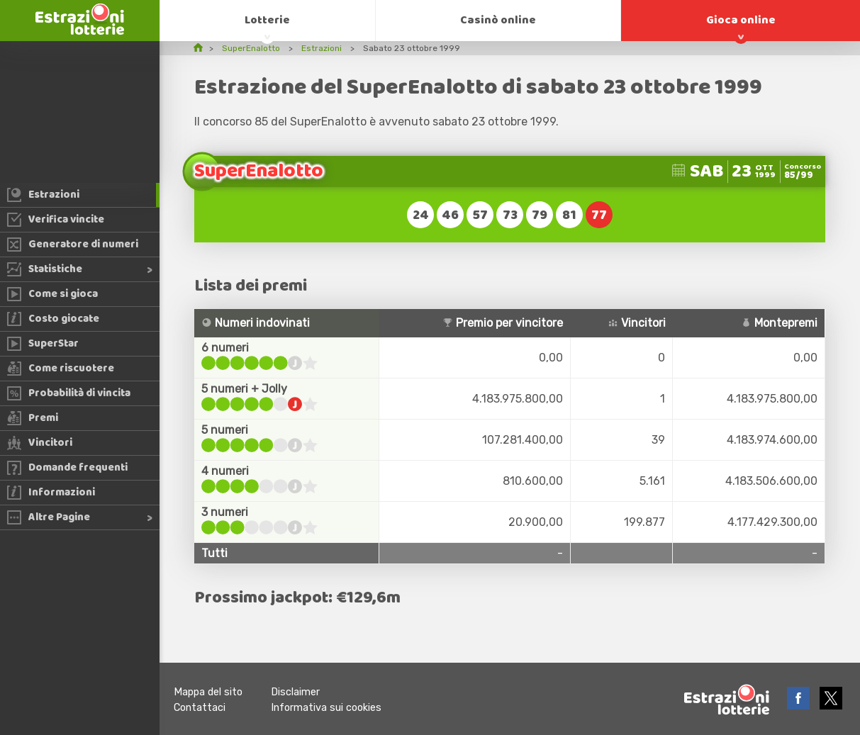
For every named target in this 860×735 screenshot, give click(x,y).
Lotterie (267, 20)
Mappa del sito (208, 692)
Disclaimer (295, 692)
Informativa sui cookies (326, 708)
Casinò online (498, 20)
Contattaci (199, 708)
